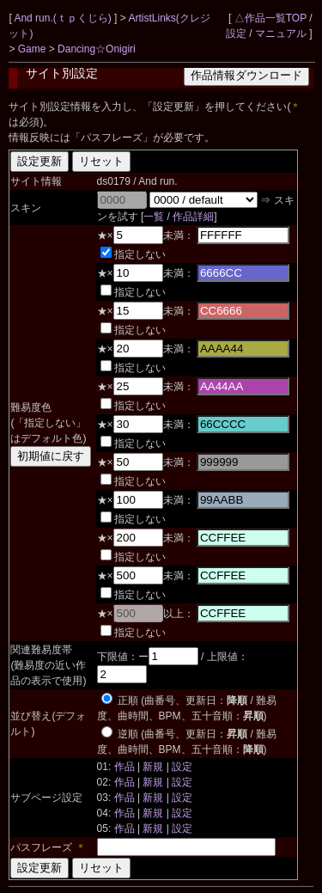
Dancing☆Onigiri (97, 49)
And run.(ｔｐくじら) (64, 18)
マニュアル (281, 34)
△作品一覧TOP (270, 18)
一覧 (153, 217)
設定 (236, 34)
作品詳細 (193, 217)
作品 (124, 767)
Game (33, 49)
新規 (153, 767)
